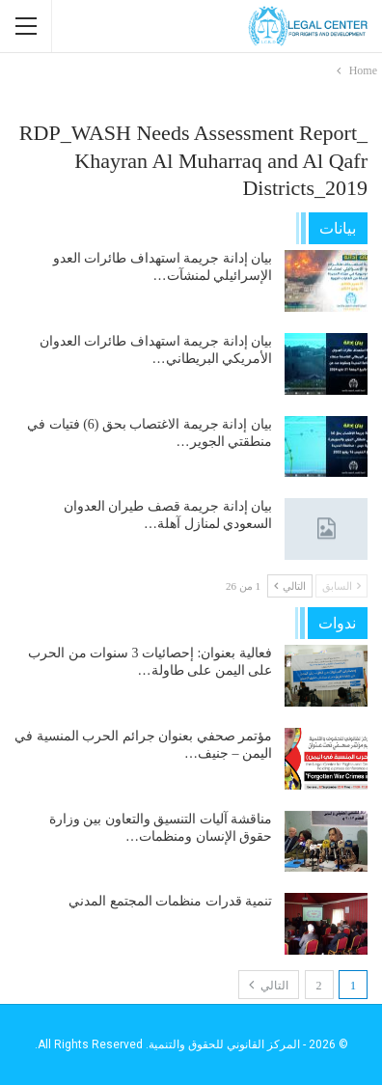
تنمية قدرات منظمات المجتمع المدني (170, 901)
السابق (341, 586)
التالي (290, 586)
